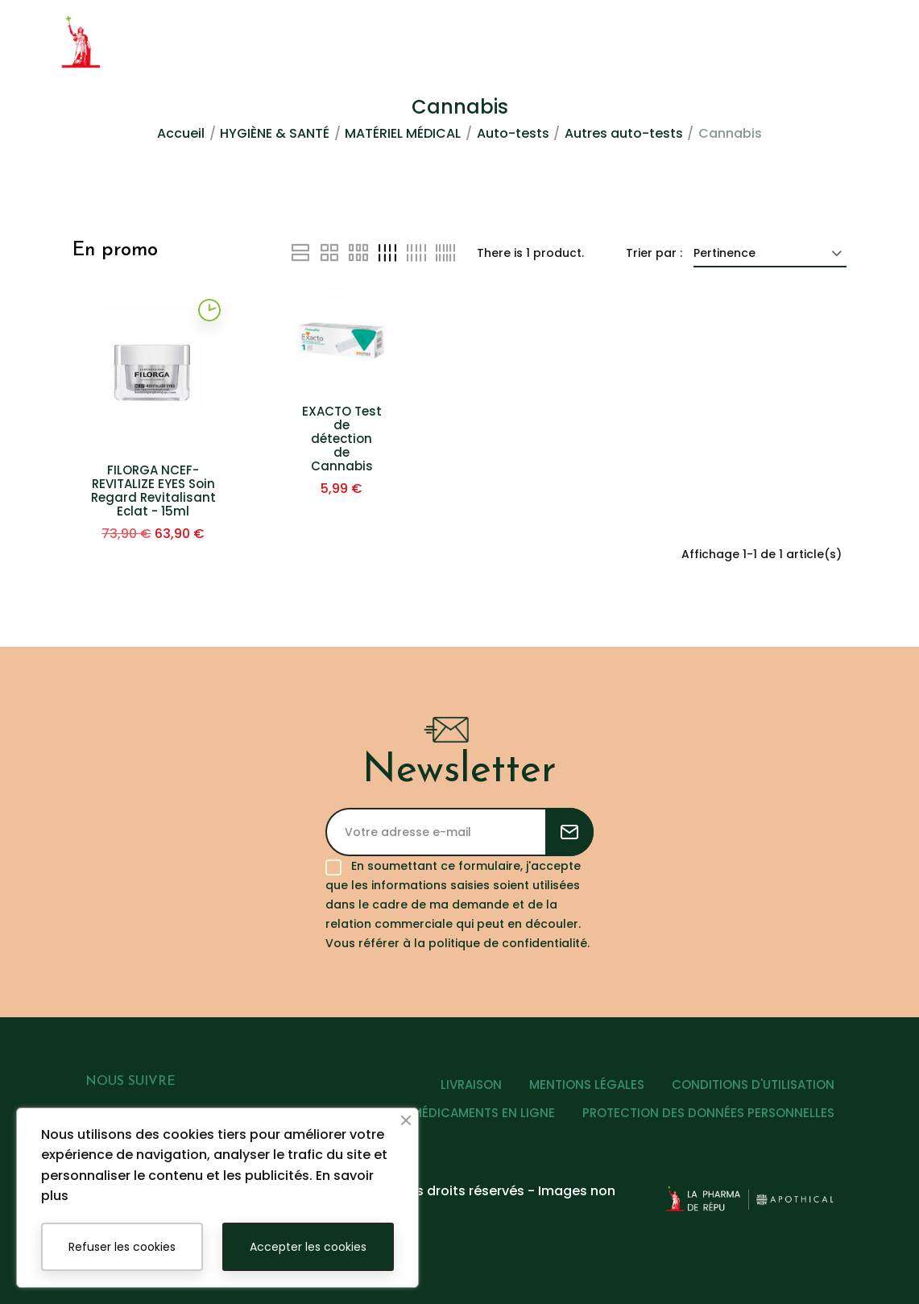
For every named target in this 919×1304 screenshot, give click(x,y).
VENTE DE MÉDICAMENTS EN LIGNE (454, 1112)
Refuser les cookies (122, 1247)
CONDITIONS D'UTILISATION (753, 1084)
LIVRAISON (471, 1084)
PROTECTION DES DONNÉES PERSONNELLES (708, 1112)
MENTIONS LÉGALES (586, 1084)
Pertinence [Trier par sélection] (770, 253)
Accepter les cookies (308, 1247)
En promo (115, 250)
